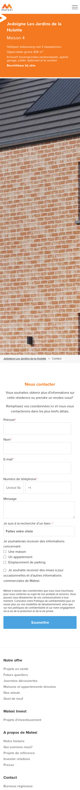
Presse (8, 764)
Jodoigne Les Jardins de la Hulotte (24, 359)
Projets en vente (15, 668)
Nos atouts (11, 692)
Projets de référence (19, 752)
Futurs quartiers (15, 674)
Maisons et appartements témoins (29, 686)
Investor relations (16, 758)
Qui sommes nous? (17, 747)
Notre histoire (14, 741)
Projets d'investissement (22, 719)
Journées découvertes (20, 680)
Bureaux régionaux (18, 786)
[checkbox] (39, 557)
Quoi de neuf (13, 698)
